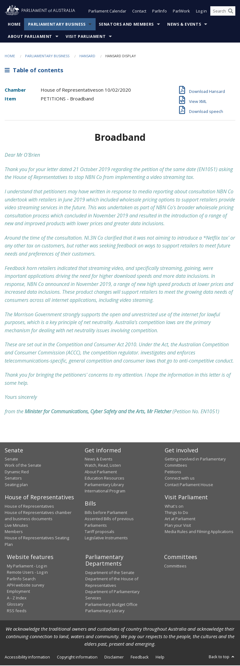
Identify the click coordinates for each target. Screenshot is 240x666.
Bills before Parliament (106, 513)
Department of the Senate (109, 573)
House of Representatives (29, 507)
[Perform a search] (230, 12)
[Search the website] (222, 12)
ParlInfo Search (21, 579)
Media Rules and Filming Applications (199, 532)
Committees (175, 566)
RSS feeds (17, 611)
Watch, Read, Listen (103, 466)
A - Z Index (17, 598)
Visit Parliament (86, 37)
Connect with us (180, 478)
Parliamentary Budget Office (111, 605)
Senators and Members (126, 25)
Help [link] (160, 657)
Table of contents (34, 71)
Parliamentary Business (57, 25)
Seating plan (16, 485)
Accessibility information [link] (27, 657)
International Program (105, 491)
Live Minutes (16, 526)
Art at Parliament (180, 519)
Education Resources (104, 478)
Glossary (15, 605)
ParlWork (181, 12)
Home (14, 25)
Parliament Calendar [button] (107, 12)
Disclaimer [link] (114, 657)
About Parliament (30, 37)
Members (14, 532)
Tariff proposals (99, 532)
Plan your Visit (178, 526)
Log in (201, 12)
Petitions (173, 472)
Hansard (87, 56)
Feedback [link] (140, 657)
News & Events (184, 25)
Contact (139, 12)
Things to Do (176, 513)
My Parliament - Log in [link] (27, 566)
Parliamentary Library (104, 485)
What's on (174, 507)
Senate (11, 459)
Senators (13, 478)
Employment (18, 592)
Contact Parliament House (189, 485)
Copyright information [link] (77, 657)
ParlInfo (159, 12)
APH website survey (25, 585)
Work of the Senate (23, 466)
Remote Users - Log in (27, 573)
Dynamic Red (17, 472)
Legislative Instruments (106, 538)
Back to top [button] (222, 657)
